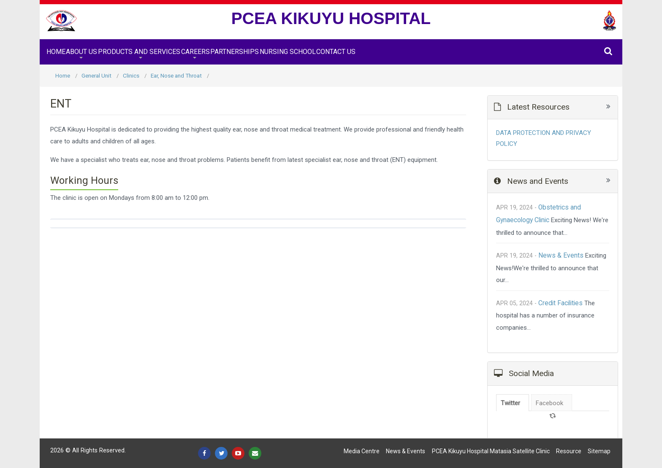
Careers (195, 52)
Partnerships (234, 52)
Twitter (510, 403)
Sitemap (599, 451)
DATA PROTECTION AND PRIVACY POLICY (543, 138)
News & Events (560, 255)
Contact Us (335, 52)
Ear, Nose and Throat (176, 75)
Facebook (549, 403)
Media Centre (362, 451)
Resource (568, 451)
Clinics (131, 75)
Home (55, 52)
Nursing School (288, 52)
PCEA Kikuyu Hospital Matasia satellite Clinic (491, 451)
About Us (81, 52)
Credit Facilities (560, 303)
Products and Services (139, 52)
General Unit (96, 75)
